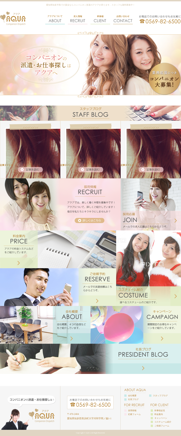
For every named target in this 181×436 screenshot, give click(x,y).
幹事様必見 (159, 410)
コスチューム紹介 (162, 422)
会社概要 (132, 395)
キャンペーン (160, 418)
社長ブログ (133, 399)
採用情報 (132, 410)
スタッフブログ (160, 395)
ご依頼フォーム (161, 426)
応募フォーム (134, 414)
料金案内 (158, 414)
